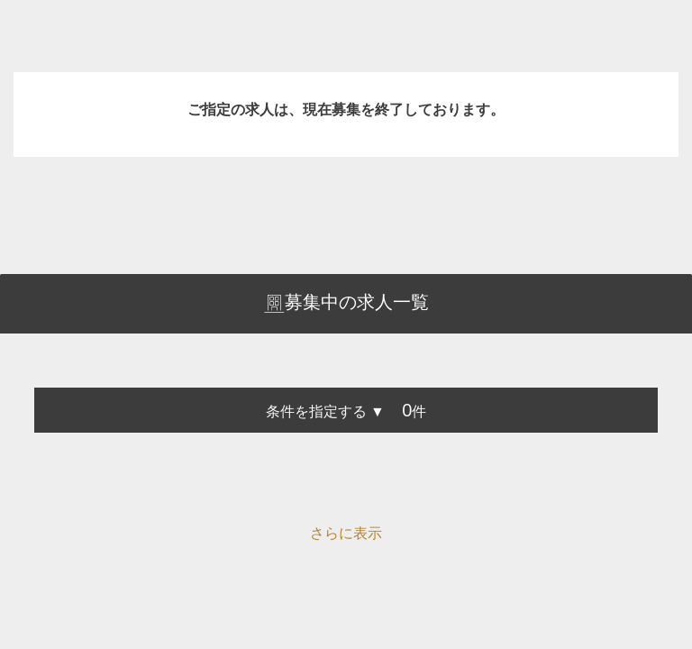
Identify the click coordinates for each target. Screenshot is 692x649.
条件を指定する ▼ (325, 411)
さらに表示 (346, 533)
